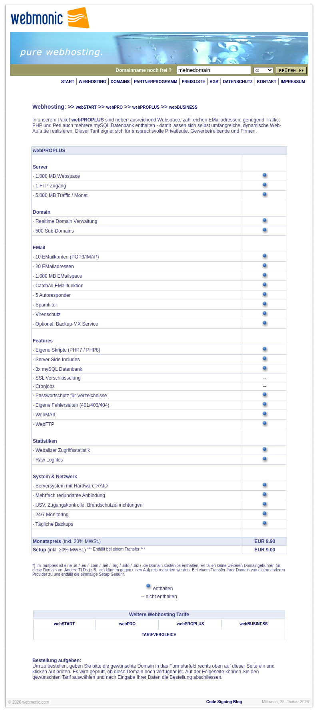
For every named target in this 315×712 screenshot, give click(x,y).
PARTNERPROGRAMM (155, 82)
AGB (213, 82)
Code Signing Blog (224, 702)
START (67, 82)
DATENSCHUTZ (238, 82)
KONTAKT (266, 82)
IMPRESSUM (293, 82)
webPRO (114, 107)
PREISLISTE (193, 82)
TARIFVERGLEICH (159, 634)
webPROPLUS (145, 107)
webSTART (86, 107)
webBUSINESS (183, 107)
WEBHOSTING (92, 82)
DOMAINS (120, 82)
